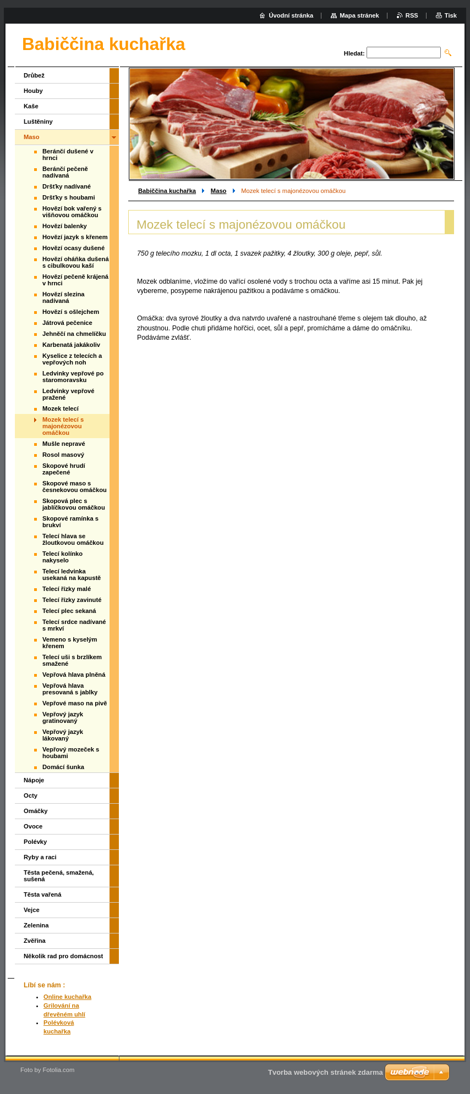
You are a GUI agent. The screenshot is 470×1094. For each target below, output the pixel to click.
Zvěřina (35, 940)
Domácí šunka (63, 767)
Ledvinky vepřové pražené (68, 394)
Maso (219, 190)
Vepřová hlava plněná (73, 674)
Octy (30, 795)
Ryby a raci (40, 857)
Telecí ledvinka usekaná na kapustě (71, 574)
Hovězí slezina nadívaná (63, 297)
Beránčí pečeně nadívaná (65, 172)
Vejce (32, 910)
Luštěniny (38, 121)
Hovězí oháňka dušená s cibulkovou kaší (75, 262)
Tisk (451, 15)
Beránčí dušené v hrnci (68, 154)
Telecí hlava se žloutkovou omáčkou (72, 539)
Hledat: (354, 53)
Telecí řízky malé (66, 588)
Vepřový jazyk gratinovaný (62, 717)
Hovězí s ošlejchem (70, 311)
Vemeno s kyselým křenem (69, 642)
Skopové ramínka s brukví (70, 521)
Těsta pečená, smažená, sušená (59, 875)
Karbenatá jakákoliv (71, 344)
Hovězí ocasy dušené (73, 248)
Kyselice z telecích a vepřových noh (72, 359)
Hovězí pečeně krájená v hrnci (75, 279)
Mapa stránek (359, 15)
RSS (412, 15)
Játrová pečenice (67, 322)
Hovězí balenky (64, 226)
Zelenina (36, 925)
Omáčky (36, 811)
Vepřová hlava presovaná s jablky (69, 688)
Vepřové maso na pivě (74, 703)
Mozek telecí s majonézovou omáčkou (63, 426)
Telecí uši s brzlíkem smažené (72, 660)
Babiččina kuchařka (167, 190)
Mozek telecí (60, 408)
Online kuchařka (67, 996)
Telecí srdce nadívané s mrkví (74, 625)
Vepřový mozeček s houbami (70, 752)
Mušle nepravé (63, 443)
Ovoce (33, 826)
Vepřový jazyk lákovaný (62, 735)
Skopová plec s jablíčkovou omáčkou (73, 504)
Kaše (31, 106)
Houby (33, 90)
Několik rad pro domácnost (63, 956)
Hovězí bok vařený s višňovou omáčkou (72, 211)
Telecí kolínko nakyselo (62, 556)
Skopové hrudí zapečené (63, 469)
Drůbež (34, 75)
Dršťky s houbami (68, 197)
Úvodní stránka (291, 15)
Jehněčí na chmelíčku (74, 333)
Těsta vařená (42, 894)
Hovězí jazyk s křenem (75, 237)
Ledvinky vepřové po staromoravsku (72, 376)
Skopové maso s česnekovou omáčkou (74, 486)
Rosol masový (63, 454)
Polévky (35, 841)
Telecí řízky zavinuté (71, 599)
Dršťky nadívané (66, 186)
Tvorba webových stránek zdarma (325, 1072)
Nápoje (34, 780)
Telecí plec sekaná (69, 610)
